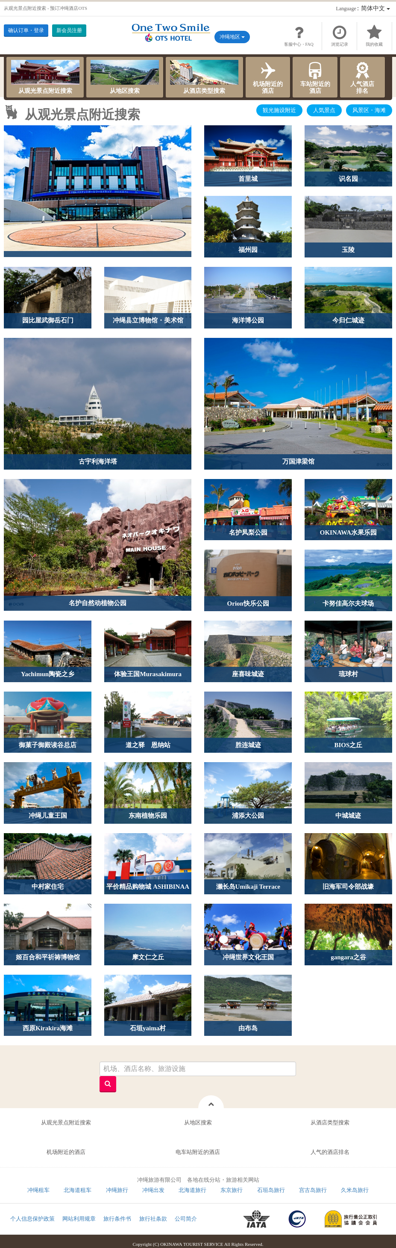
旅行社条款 (153, 1218)
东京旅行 (231, 1190)
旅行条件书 (117, 1218)
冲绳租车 (38, 1190)
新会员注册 (69, 30)
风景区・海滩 (369, 110)
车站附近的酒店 (315, 77)
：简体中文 (363, 8)
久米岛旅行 (355, 1190)
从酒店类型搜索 (204, 77)
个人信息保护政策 (32, 1218)
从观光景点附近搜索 (45, 77)
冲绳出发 (153, 1190)
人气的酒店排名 (330, 1152)
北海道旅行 (192, 1190)
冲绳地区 (232, 37)
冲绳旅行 (117, 1190)
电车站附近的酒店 (198, 1152)
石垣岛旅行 (271, 1190)
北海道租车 (77, 1190)
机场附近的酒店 (268, 77)
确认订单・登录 (26, 30)
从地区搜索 (125, 77)
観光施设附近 (279, 110)
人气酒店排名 (362, 77)
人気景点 (324, 110)
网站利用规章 (79, 1218)
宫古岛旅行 (313, 1190)
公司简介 (186, 1218)
